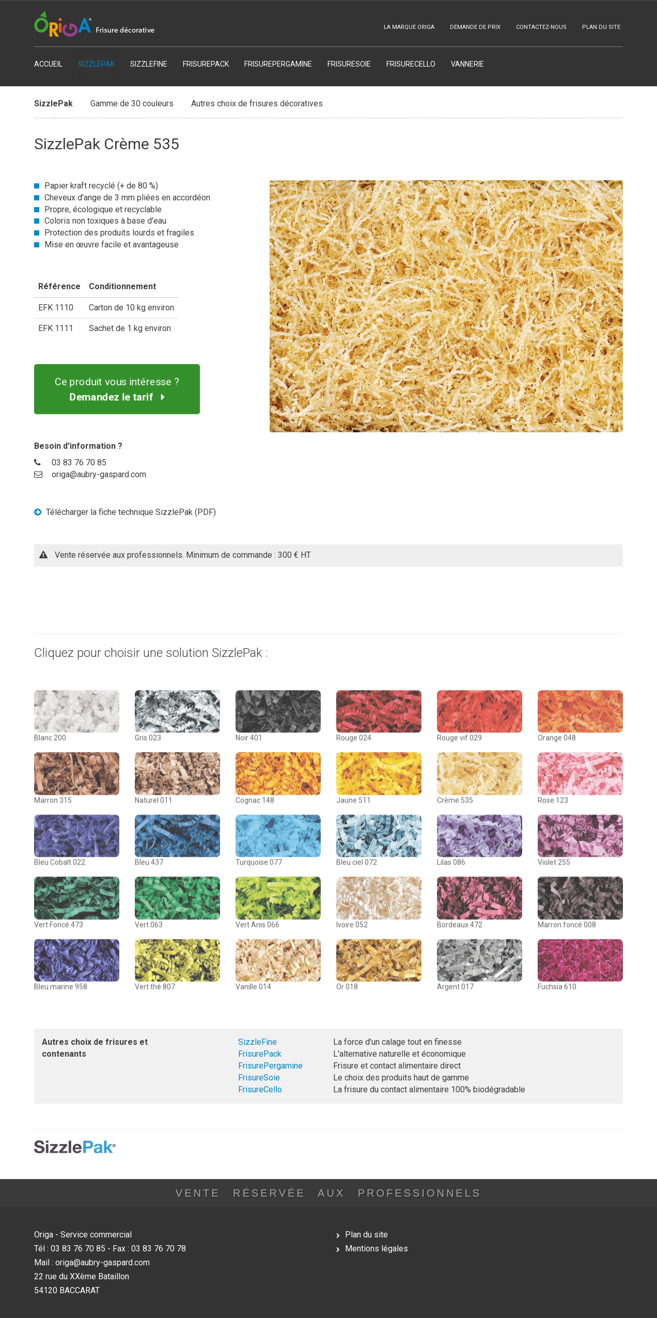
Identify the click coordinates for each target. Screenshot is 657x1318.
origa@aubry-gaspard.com (99, 474)
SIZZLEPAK (96, 64)
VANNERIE (467, 64)
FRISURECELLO (410, 64)
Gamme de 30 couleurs (132, 101)
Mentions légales (376, 1248)
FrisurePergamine (270, 1066)
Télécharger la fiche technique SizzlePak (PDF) (125, 512)
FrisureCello (260, 1089)
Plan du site (366, 1234)
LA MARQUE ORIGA (409, 27)
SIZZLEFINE (148, 64)
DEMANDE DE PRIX (475, 27)
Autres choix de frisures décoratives (257, 101)
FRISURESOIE (349, 64)
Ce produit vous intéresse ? (117, 389)
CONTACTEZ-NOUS (541, 27)
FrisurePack (259, 1054)
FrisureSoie (259, 1077)
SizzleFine (257, 1042)
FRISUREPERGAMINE (278, 64)
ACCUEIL (48, 64)
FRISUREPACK (206, 64)
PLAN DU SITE (601, 27)
